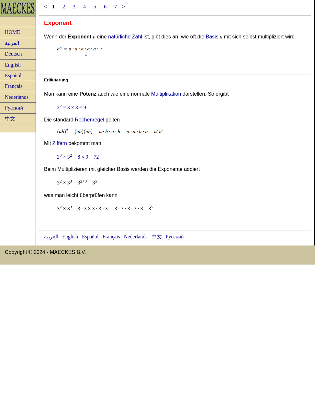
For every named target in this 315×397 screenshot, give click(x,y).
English (13, 65)
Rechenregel (89, 119)
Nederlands (16, 97)
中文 (10, 118)
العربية (12, 43)
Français (13, 86)
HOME (12, 32)
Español (13, 75)
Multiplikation (166, 94)
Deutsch (13, 54)
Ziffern (59, 143)
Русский (14, 107)
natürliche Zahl (125, 36)
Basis (212, 36)
